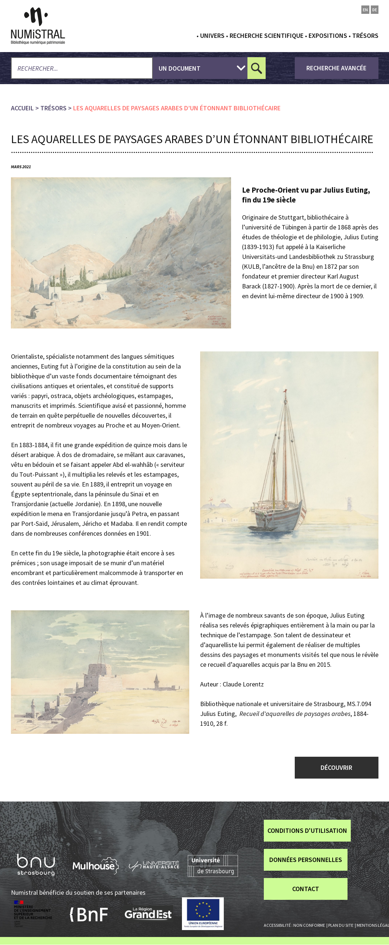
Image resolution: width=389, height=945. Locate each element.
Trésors (365, 35)
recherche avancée (336, 68)
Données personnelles (305, 859)
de (374, 9)
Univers (212, 35)
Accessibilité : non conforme (294, 925)
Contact (305, 889)
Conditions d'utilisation (307, 830)
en (365, 9)
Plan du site (340, 925)
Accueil (22, 108)
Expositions (328, 35)
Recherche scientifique (266, 35)
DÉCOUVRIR (336, 767)
